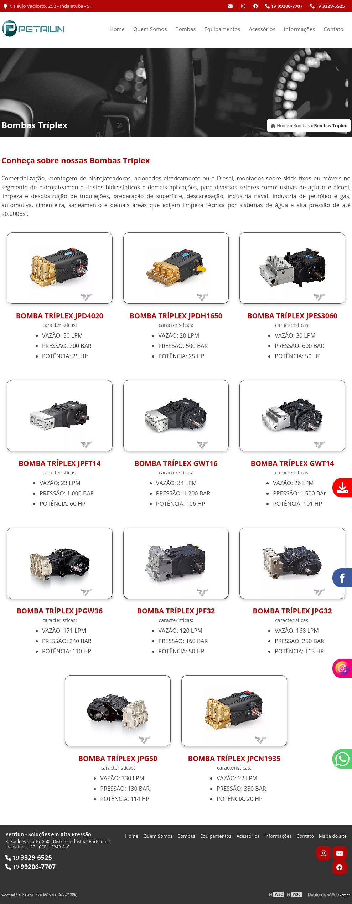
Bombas (185, 28)
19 (327, 6)
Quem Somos (150, 28)
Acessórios (262, 28)
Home (117, 28)
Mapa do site (333, 836)
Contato (333, 28)
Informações (299, 28)
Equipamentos (222, 28)
